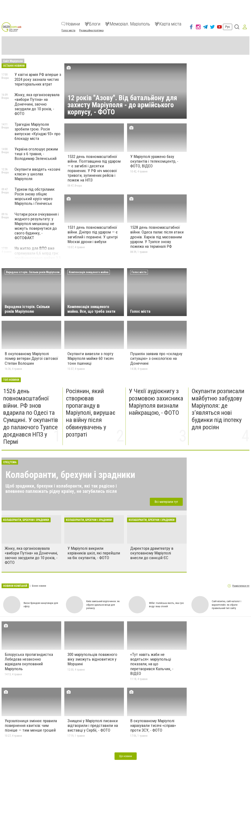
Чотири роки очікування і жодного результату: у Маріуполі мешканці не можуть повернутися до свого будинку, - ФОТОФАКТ (37, 226)
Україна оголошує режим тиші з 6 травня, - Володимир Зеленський (36, 154)
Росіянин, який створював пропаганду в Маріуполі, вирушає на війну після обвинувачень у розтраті (90, 412)
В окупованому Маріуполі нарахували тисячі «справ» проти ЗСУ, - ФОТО (153, 725)
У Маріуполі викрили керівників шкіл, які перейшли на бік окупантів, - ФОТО (93, 553)
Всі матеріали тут (166, 502)
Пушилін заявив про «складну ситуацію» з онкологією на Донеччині (156, 358)
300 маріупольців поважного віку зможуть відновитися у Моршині (92, 659)
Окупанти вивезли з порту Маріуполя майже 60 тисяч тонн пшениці (90, 358)
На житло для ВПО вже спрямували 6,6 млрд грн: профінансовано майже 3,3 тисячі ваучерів (38, 255)
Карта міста (168, 24)
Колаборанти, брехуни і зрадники (70, 474)
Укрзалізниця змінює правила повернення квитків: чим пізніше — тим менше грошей (31, 725)
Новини (70, 24)
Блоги (92, 24)
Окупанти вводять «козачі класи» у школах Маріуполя (37, 174)
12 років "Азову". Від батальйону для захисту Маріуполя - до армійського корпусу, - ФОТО (122, 105)
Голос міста (68, 30)
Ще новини (125, 756)
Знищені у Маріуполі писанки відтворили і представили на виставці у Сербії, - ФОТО (92, 725)
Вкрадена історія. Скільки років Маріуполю (27, 309)
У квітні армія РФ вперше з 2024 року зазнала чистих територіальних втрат (38, 79)
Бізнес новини (38, 586)
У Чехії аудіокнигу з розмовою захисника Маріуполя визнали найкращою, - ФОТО (156, 401)
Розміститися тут (240, 586)
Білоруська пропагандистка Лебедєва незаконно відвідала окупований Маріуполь (29, 661)
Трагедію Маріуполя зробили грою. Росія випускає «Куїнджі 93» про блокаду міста (37, 131)
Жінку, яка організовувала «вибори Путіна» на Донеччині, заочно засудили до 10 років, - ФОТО (37, 104)
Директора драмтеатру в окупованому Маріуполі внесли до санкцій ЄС (151, 553)
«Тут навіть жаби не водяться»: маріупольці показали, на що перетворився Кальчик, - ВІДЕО (151, 664)
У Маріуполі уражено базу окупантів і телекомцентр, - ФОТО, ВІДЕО (154, 161)
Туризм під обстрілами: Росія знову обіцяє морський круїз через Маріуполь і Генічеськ (35, 196)
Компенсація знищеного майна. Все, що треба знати (91, 309)
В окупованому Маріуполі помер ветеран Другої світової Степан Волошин (31, 358)
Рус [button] (227, 27)
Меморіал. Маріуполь (127, 24)
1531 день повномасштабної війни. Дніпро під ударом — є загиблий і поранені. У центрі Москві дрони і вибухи (92, 234)
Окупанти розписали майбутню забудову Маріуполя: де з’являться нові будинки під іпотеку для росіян (218, 409)
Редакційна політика (91, 30)
